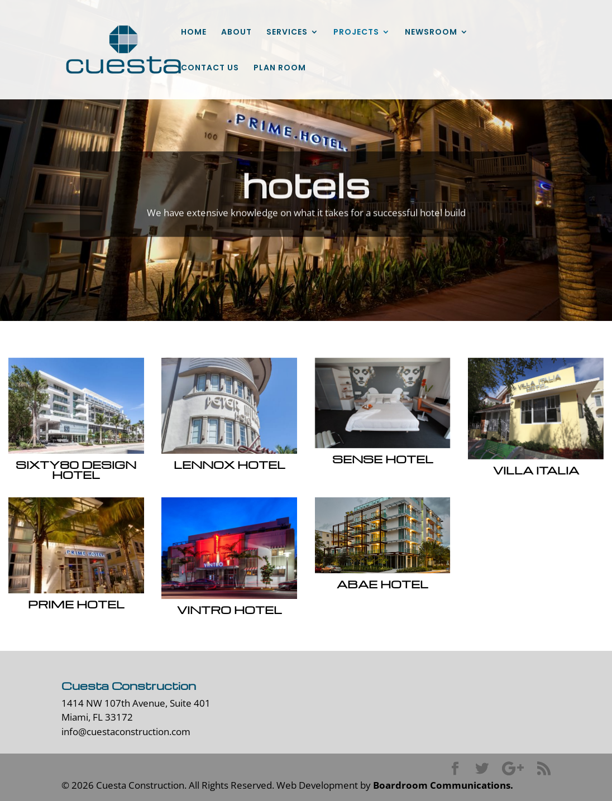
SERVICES (287, 32)
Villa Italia (535, 470)
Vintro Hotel (228, 609)
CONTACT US (210, 68)
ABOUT (236, 32)
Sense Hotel (382, 459)
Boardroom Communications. (443, 785)
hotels (306, 194)
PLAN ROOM (280, 68)
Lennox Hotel (229, 464)
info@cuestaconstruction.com (125, 731)
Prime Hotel (75, 604)
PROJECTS (356, 32)
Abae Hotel (382, 584)
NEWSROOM (431, 32)
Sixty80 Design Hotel (76, 469)
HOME (194, 32)
